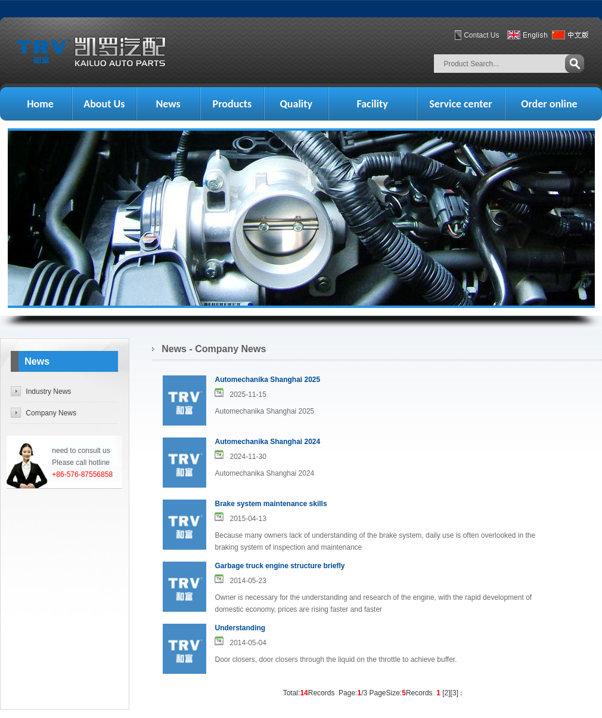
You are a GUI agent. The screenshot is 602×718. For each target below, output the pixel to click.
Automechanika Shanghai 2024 (267, 441)
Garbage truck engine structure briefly (280, 566)
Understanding (240, 628)
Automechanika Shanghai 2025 (267, 379)
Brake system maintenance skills (271, 504)
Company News (51, 413)
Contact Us (481, 35)
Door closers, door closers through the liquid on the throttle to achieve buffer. (336, 659)
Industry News (48, 391)
